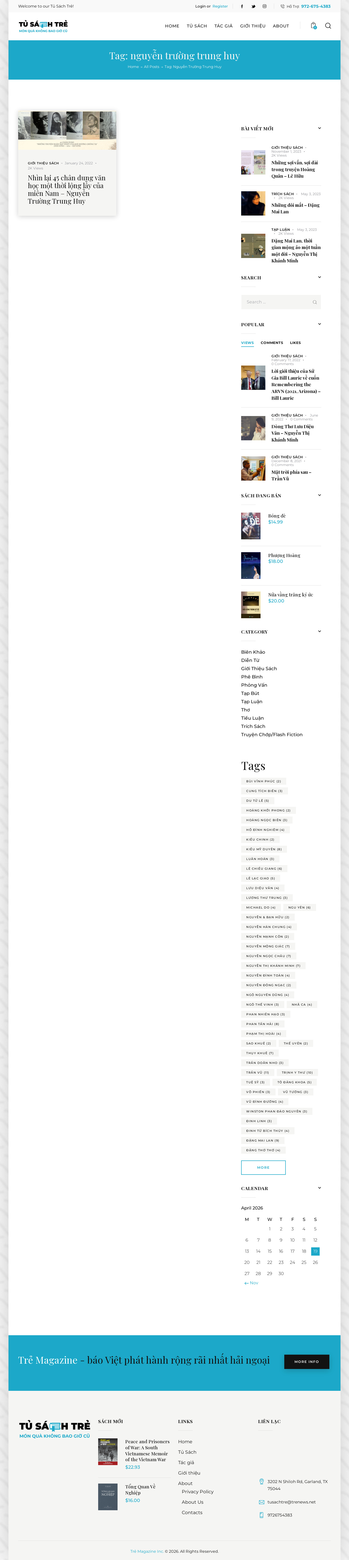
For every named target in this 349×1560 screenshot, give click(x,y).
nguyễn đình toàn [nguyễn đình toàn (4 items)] (268, 975)
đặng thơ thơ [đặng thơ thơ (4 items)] (263, 1150)
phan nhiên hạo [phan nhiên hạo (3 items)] (265, 1014)
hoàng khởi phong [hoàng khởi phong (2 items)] (268, 810)
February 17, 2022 (285, 360)
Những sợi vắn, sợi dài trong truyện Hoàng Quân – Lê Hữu (294, 169)
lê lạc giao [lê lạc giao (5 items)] (260, 878)
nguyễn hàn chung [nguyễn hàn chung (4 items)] (269, 927)
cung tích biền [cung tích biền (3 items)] (264, 791)
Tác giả (186, 1462)
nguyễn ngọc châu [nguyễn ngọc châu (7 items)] (268, 956)
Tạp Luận (280, 229)
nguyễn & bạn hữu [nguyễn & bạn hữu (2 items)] (268, 917)
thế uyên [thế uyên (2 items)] (296, 1043)
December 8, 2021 (286, 461)
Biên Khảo (253, 652)
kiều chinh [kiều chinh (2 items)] (260, 839)
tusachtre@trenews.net (292, 1502)
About (185, 1483)
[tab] (247, 343)
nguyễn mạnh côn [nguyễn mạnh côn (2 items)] (267, 936)
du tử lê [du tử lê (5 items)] (257, 801)
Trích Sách (282, 194)
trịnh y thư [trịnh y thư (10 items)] (297, 1072)
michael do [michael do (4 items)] (261, 907)
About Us (192, 1502)
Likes (295, 343)
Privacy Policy (198, 1491)
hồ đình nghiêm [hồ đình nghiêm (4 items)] (265, 830)
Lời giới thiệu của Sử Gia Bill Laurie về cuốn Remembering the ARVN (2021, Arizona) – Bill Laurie (296, 384)
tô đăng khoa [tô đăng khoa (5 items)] (295, 1082)
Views (247, 343)
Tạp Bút (250, 693)
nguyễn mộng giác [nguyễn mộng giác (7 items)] (268, 946)
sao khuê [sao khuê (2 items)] (258, 1043)
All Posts (151, 66)
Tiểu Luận (252, 718)
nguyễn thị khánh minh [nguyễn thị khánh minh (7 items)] (273, 966)
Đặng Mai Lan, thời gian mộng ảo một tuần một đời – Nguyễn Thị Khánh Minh (296, 250)
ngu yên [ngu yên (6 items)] (299, 907)
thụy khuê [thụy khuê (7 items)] (260, 1053)
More (263, 1167)
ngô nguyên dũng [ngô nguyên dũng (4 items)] (267, 995)
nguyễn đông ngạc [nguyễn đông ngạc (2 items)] (268, 985)
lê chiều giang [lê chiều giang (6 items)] (264, 869)
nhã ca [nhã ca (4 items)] (302, 1004)
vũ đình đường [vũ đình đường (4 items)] (264, 1102)
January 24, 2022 (79, 163)
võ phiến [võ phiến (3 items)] (258, 1092)
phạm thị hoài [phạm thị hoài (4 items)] (263, 1034)
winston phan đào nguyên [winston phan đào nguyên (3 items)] (276, 1111)
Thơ (245, 710)
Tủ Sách (187, 1452)
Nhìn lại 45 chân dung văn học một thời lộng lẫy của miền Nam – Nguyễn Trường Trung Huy (67, 189)
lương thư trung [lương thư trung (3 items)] (267, 898)
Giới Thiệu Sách (43, 163)
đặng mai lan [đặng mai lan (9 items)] (262, 1140)
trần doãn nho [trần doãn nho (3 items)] (265, 1063)
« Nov (252, 1282)
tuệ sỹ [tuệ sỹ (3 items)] (255, 1082)
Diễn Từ (250, 660)
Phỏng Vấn (254, 685)
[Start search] (328, 26)
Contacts (192, 1512)
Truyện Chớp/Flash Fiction (272, 734)
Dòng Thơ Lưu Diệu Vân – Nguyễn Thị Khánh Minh (292, 433)
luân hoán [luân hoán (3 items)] (260, 859)
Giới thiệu (189, 1473)
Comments (272, 343)
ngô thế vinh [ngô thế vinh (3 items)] (262, 1004)
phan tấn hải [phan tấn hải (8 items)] (262, 1024)
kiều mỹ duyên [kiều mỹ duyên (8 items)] (264, 849)
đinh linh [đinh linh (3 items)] (259, 1121)
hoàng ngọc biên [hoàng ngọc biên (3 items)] (266, 820)
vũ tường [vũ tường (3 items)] (296, 1092)
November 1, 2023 (286, 151)
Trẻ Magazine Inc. (147, 1551)
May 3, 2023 (311, 194)
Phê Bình (252, 677)
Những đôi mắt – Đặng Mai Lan (295, 208)
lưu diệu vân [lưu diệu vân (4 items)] (262, 888)
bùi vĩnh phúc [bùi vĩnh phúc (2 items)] (263, 781)
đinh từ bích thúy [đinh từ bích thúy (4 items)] (267, 1131)
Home (133, 67)
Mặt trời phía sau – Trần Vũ (291, 475)
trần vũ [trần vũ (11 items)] (257, 1072)
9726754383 (280, 1515)
